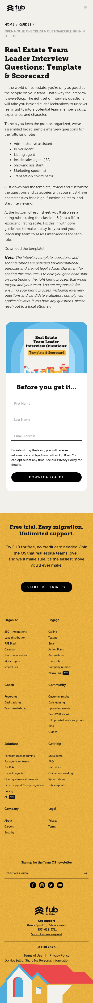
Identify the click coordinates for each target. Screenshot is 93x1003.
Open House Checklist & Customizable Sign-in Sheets (44, 33)
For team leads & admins (19, 755)
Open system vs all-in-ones (21, 779)
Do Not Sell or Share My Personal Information (36, 960)
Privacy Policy (59, 955)
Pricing (8, 791)
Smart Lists (11, 667)
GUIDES (25, 24)
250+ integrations (15, 631)
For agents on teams (17, 761)
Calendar (10, 649)
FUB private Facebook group (66, 720)
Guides (52, 732)
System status (56, 779)
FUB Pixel (10, 643)
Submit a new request (46, 934)
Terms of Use (33, 955)
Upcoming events (59, 708)
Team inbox (55, 661)
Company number (59, 667)
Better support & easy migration (24, 785)
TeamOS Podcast (58, 714)
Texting (53, 637)
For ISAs (9, 767)
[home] (14, 8)
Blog (51, 726)
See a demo (55, 755)
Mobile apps (12, 661)
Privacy (52, 820)
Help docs (54, 767)
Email (51, 643)
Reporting (10, 696)
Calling (52, 631)
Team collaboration (16, 655)
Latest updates (57, 785)
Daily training (56, 702)
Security (9, 832)
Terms (52, 826)
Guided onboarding (60, 773)
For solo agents (13, 773)
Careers (9, 826)
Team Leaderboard (15, 708)
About (8, 820)
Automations (56, 655)
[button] (86, 8)
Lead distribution (14, 637)
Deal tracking (12, 702)
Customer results (58, 696)
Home (9, 24)
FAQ (51, 761)
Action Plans (56, 649)
